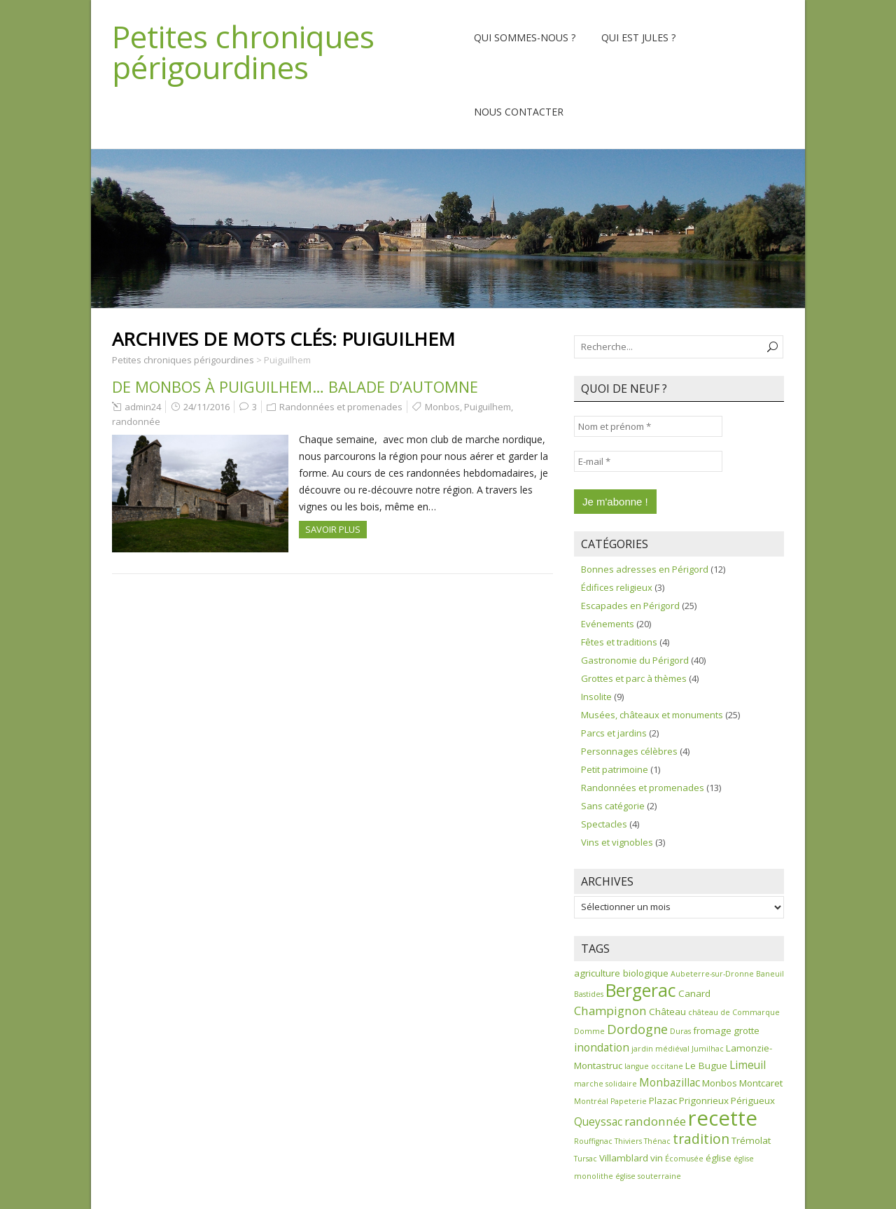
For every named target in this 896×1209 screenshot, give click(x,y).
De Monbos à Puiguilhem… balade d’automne (295, 386)
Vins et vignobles (617, 842)
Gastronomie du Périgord (635, 660)
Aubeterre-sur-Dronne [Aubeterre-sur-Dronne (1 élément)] (712, 974)
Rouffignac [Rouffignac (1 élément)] (593, 1141)
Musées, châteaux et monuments (652, 714)
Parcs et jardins (614, 733)
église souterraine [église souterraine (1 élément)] (648, 1176)
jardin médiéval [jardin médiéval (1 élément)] (660, 1049)
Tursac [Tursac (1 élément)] (585, 1158)
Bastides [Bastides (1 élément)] (588, 994)
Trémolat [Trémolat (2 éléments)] (751, 1140)
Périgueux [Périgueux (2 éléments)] (753, 1100)
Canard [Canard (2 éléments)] (694, 993)
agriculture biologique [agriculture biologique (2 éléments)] (621, 973)
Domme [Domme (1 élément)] (589, 1031)
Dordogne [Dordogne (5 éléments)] (637, 1029)
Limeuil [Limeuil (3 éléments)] (747, 1065)
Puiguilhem (487, 406)
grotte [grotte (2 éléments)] (747, 1030)
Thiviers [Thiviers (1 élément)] (628, 1141)
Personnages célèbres (629, 751)
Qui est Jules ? (638, 37)
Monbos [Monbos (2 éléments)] (719, 1083)
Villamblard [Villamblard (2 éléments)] (623, 1158)
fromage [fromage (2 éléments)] (712, 1030)
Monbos (442, 406)
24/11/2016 (206, 406)
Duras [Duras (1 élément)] (680, 1031)
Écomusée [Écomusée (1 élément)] (684, 1158)
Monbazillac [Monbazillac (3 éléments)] (669, 1082)
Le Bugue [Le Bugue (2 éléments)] (706, 1065)
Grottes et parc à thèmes (634, 678)
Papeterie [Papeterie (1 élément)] (628, 1101)
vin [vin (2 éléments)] (656, 1158)
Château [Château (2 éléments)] (667, 1011)
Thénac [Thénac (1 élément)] (657, 1141)
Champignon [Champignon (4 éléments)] (610, 1010)
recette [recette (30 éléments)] (722, 1118)
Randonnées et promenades (340, 406)
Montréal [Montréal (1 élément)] (591, 1101)
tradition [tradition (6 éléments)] (701, 1138)
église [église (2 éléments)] (719, 1158)
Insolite (596, 696)
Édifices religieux (616, 587)
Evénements (607, 623)
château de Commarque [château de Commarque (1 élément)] (734, 1012)
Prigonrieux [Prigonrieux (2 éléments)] (704, 1100)
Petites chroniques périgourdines (243, 51)
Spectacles (604, 824)
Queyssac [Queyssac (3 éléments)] (598, 1121)
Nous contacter (519, 111)
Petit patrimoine (614, 769)
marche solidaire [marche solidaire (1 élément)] (605, 1084)
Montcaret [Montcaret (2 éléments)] (761, 1083)
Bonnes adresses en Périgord (644, 569)
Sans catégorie (613, 805)
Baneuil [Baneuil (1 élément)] (770, 974)
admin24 (143, 406)
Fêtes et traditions (619, 642)
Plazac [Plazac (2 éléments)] (663, 1100)
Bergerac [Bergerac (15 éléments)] (641, 990)
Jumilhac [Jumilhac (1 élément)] (708, 1049)
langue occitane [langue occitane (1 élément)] (653, 1066)
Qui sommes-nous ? (524, 37)
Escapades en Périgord (630, 605)
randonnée (136, 421)
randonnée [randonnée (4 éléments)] (655, 1121)
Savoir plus (332, 529)
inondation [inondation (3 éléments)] (601, 1047)
